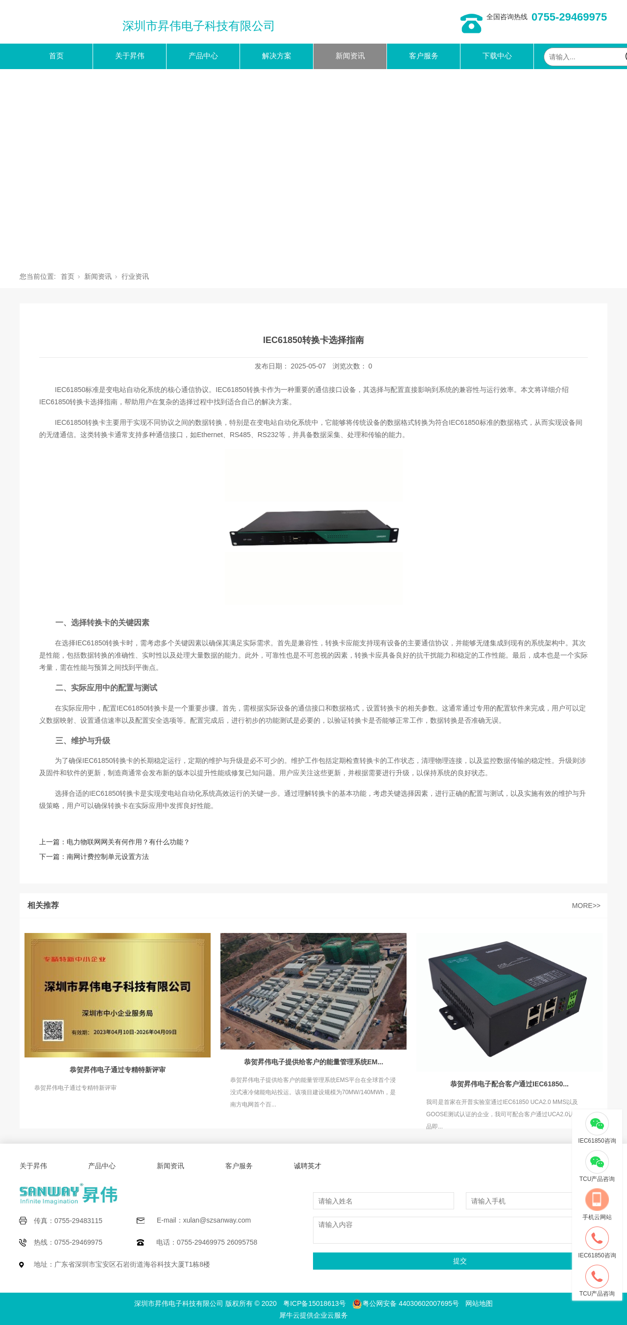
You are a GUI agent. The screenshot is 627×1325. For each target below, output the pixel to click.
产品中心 (203, 55)
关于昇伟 (130, 55)
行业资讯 (135, 276)
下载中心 (497, 55)
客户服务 (423, 55)
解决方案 (276, 55)
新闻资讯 (350, 55)
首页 (56, 55)
